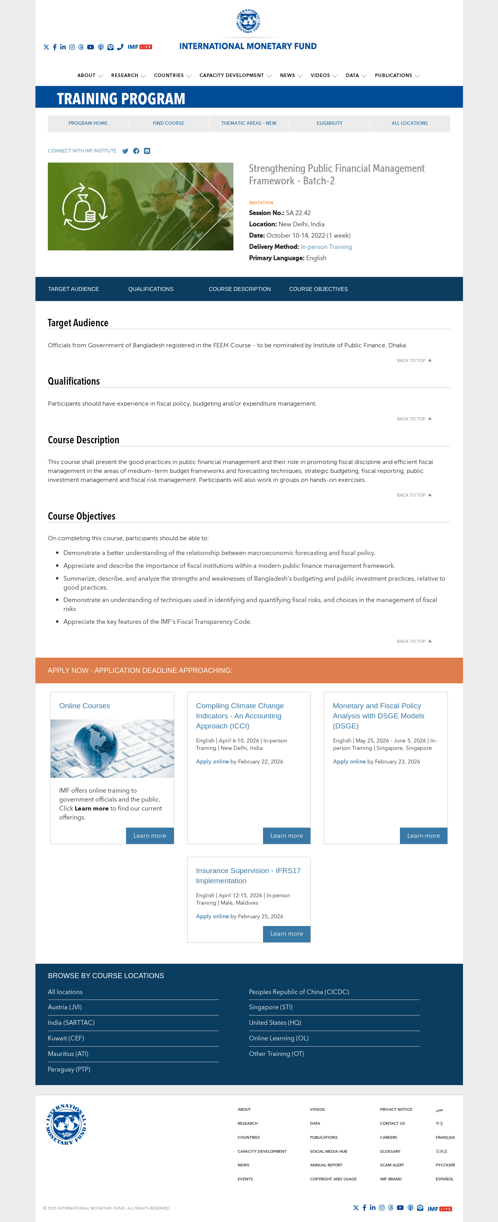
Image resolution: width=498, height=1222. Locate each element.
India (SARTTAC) (71, 1022)
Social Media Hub (328, 1151)
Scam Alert (392, 1165)
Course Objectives (318, 288)
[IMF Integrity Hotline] (120, 47)
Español (444, 1178)
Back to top (411, 360)
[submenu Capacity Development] (269, 76)
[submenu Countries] (190, 76)
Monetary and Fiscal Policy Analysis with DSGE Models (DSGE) (378, 715)
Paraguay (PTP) (69, 1069)
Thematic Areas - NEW (249, 123)
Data (350, 76)
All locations (65, 991)
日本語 (441, 1151)
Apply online (212, 761)
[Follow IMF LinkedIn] (63, 47)
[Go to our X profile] (123, 150)
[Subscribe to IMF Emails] (110, 47)
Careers (388, 1137)
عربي (439, 1109)
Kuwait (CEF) (66, 1038)
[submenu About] (103, 76)
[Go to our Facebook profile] (134, 150)
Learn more (149, 835)
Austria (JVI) (65, 1007)
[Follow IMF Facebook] (55, 47)
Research (126, 76)
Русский (445, 1165)
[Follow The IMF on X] (46, 47)
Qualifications (151, 288)
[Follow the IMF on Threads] (81, 47)
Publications (390, 76)
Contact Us (392, 1123)
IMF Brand (391, 1178)
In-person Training (326, 246)
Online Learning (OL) (279, 1038)
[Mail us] (145, 150)
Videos (319, 76)
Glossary (390, 1151)
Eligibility (329, 123)
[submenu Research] (145, 76)
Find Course (168, 123)
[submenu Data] (361, 76)
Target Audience (73, 288)
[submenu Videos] (333, 76)
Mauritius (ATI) (68, 1053)
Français (445, 1137)
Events (245, 1178)
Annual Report (326, 1165)
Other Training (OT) (276, 1053)
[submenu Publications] (413, 76)
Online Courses (84, 705)
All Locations (410, 123)
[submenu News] (299, 76)
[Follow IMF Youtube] (90, 47)
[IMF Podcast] (101, 47)
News (287, 76)
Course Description (240, 288)
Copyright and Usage (333, 1178)
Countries (170, 76)
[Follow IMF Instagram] (72, 47)
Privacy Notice (396, 1109)
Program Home (88, 123)
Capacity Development (232, 76)
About (89, 76)
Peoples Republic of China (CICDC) (299, 991)
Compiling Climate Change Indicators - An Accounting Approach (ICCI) (240, 715)
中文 (440, 1123)
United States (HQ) (275, 1022)
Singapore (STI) (271, 1007)
